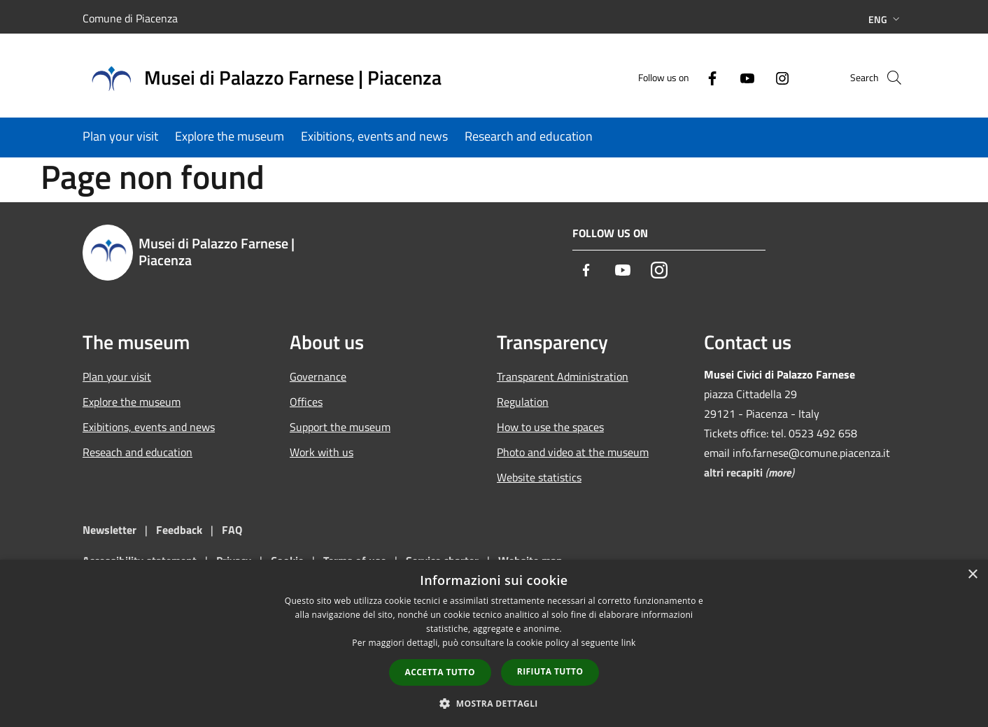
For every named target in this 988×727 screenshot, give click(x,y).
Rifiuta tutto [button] (550, 671)
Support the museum (340, 426)
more (779, 472)
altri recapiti (733, 472)
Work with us (321, 452)
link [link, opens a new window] (628, 643)
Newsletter (109, 529)
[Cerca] (888, 77)
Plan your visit (117, 376)
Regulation (523, 401)
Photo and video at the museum (573, 452)
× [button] (972, 575)
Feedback (180, 529)
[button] (494, 703)
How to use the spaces (550, 426)
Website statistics (539, 477)
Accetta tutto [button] (440, 672)
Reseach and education (137, 452)
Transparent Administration (562, 376)
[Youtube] (724, 77)
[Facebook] (689, 77)
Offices (306, 401)
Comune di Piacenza (130, 18)
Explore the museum (132, 401)
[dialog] (494, 643)
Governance (318, 376)
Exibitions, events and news (149, 426)
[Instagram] (758, 77)
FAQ (232, 529)
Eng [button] (885, 19)
